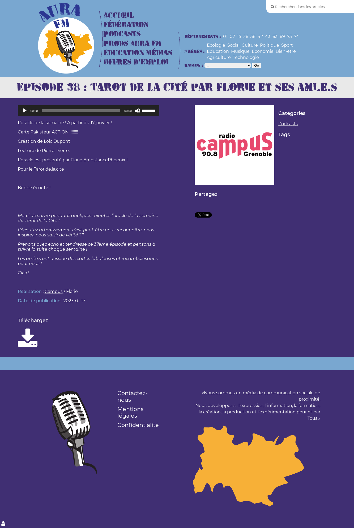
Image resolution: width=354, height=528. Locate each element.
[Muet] (137, 110)
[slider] (81, 110)
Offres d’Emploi (136, 62)
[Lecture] (24, 110)
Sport (287, 45)
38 (252, 36)
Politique (269, 45)
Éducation (218, 51)
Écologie (216, 45)
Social (233, 45)
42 (260, 36)
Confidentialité (138, 425)
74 (296, 36)
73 (289, 36)
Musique (240, 51)
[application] (88, 110)
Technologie (246, 57)
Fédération (126, 24)
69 (282, 36)
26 (245, 36)
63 (275, 36)
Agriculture (219, 57)
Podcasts (122, 34)
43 (267, 36)
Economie (263, 51)
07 (232, 36)
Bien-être (286, 51)
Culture (250, 45)
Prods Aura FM (132, 43)
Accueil (119, 15)
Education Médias (138, 53)
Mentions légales (130, 412)
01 (225, 36)
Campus (54, 291)
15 (239, 36)
